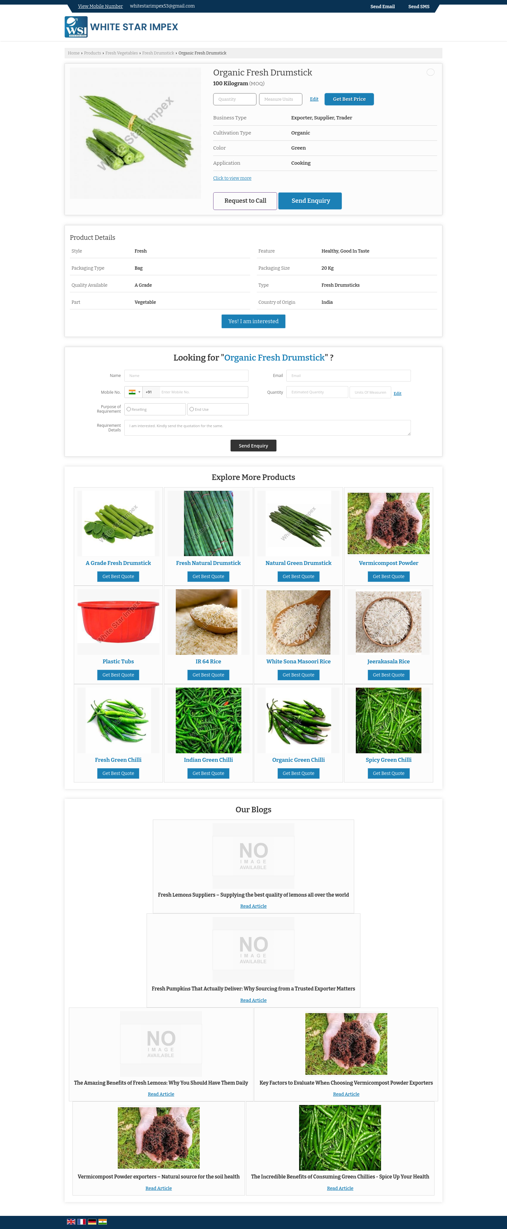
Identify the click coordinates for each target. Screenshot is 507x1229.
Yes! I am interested (253, 321)
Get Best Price (349, 99)
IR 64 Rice (208, 661)
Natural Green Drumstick (299, 563)
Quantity (275, 392)
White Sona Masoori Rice (298, 661)
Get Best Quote (118, 576)
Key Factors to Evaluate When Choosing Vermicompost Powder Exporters (346, 1083)
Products (92, 53)
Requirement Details (109, 427)
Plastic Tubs (118, 661)
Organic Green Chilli (298, 760)
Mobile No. (111, 392)
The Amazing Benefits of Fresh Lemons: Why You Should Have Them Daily (161, 1083)
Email (278, 375)
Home (74, 53)
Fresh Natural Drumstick (208, 563)
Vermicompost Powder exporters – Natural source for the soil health (159, 1177)
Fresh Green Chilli (118, 760)
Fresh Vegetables (121, 53)
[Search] (438, 28)
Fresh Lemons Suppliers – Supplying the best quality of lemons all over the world (253, 895)
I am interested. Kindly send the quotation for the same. (267, 428)
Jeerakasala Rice (389, 661)
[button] (100, 6)
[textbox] (280, 99)
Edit (314, 99)
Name (115, 375)
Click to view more (232, 178)
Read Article (253, 906)
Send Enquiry (311, 200)
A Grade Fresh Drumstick (118, 563)
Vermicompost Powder (388, 563)
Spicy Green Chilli (389, 760)
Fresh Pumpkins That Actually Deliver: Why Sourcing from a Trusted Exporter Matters (253, 989)
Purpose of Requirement (109, 409)
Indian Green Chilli (208, 760)
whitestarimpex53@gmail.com (162, 6)
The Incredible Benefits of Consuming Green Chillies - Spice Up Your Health (340, 1177)
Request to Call (246, 200)
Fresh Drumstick (158, 53)
